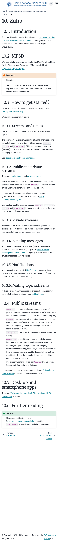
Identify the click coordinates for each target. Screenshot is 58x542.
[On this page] (56, 4)
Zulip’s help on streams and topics (20, 158)
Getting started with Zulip (12, 112)
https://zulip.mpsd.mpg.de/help (20, 421)
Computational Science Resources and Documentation (27, 11)
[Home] (4, 11)
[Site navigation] (3, 4)
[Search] (51, 4)
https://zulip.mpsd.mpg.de (13, 68)
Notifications (31, 270)
